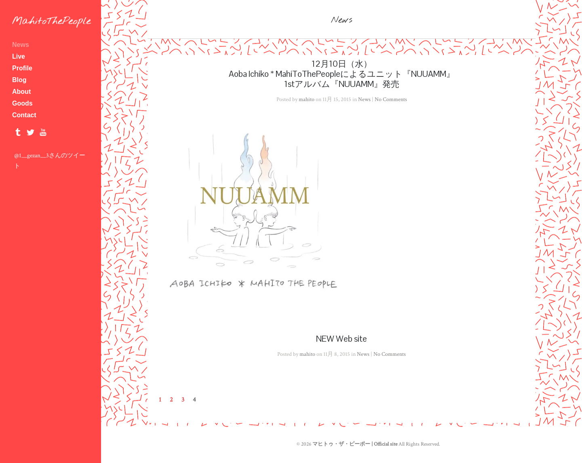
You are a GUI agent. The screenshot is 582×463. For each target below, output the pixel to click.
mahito (306, 99)
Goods (22, 103)
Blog (19, 79)
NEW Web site (341, 338)
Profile (50, 68)
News (20, 44)
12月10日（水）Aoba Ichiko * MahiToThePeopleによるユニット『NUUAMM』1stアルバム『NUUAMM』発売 (342, 73)
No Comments (391, 99)
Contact (24, 115)
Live (18, 56)
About (50, 92)
